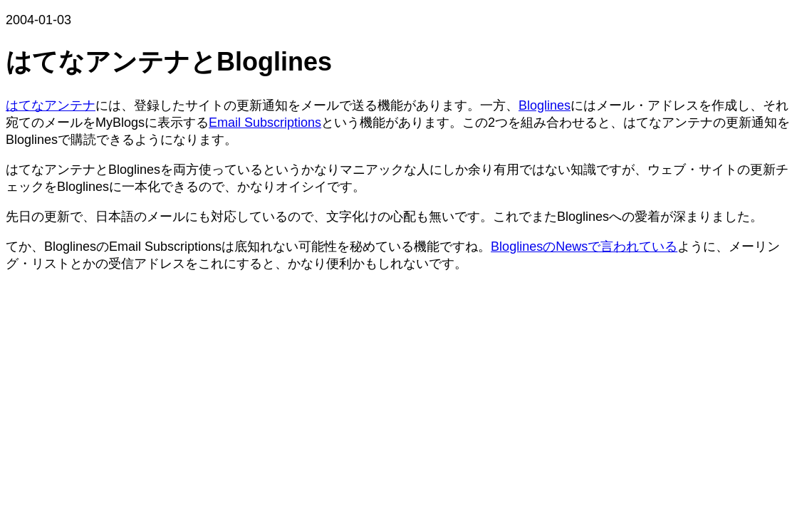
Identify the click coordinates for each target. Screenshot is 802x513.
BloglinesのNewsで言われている (584, 246)
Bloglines (545, 105)
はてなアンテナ (50, 105)
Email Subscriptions (265, 122)
